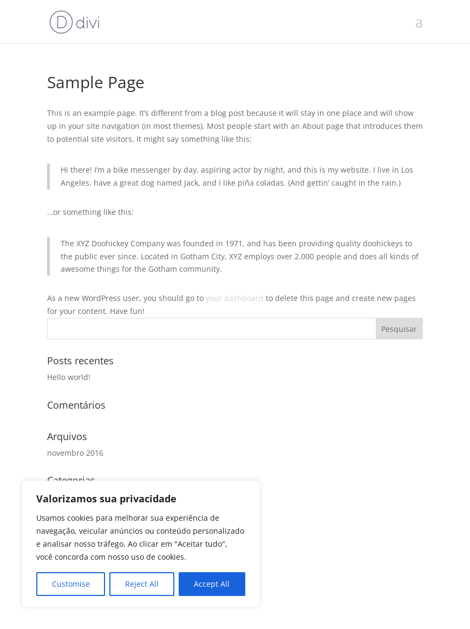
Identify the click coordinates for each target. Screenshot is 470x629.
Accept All (212, 584)
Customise (71, 584)
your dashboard (235, 298)
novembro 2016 (75, 453)
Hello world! (68, 377)
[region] (141, 544)
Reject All (142, 584)
